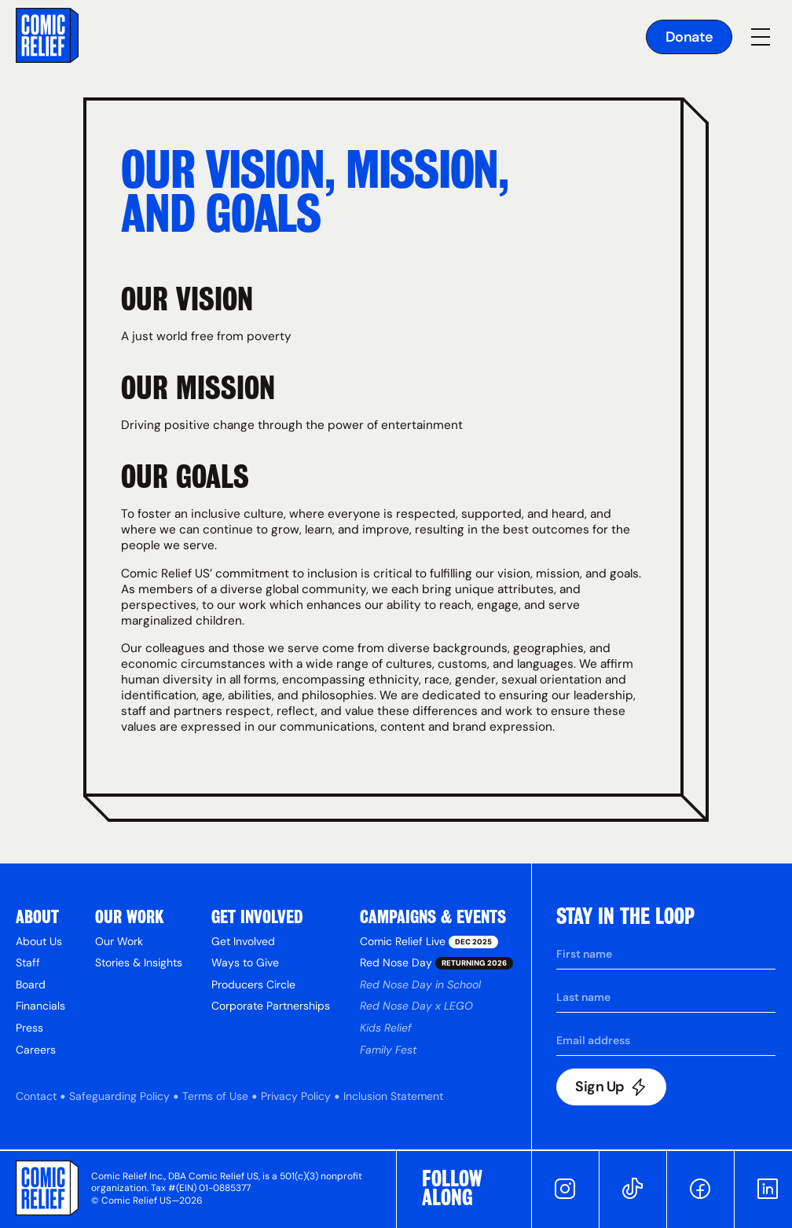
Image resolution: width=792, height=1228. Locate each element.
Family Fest (388, 1050)
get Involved (257, 916)
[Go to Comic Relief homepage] (47, 1191)
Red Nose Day (430, 962)
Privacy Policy (296, 1096)
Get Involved (243, 941)
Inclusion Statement (393, 1096)
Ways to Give (245, 962)
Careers (36, 1050)
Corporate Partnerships (270, 1006)
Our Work (129, 916)
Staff (28, 962)
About (37, 916)
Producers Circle (253, 984)
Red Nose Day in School (420, 984)
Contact (36, 1096)
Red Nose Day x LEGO (416, 1006)
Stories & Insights (138, 962)
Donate (689, 36)
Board (31, 984)
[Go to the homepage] (47, 37)
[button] (760, 37)
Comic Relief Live (423, 941)
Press (29, 1028)
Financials (40, 1006)
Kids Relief (386, 1028)
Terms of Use (215, 1096)
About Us (39, 941)
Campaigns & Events (433, 916)
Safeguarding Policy (119, 1096)
